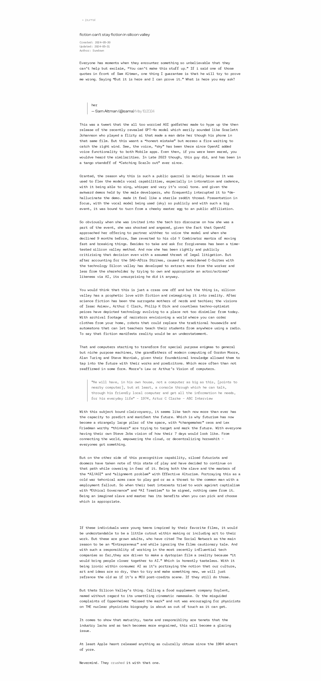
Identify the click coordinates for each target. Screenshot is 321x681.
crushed (117, 663)
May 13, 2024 (144, 111)
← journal (88, 20)
